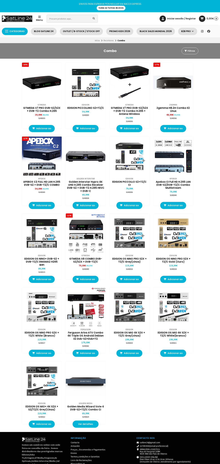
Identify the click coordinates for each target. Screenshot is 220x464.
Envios (74, 362)
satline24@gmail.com (148, 351)
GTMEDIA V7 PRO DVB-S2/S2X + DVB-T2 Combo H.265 (38, 103)
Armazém (75, 355)
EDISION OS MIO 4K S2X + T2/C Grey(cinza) (182, 244)
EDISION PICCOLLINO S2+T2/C (74, 102)
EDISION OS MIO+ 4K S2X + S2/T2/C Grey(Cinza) (74, 315)
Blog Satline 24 (78, 373)
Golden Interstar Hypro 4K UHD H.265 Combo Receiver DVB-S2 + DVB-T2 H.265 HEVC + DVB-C (37, 176)
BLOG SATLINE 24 (43, 31)
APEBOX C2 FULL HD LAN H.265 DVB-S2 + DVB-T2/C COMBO (182, 103)
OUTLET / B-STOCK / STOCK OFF (81, 31)
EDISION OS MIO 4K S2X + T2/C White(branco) (38, 314)
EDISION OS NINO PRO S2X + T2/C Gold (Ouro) (74, 246)
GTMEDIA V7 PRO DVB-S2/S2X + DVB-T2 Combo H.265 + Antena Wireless (110, 105)
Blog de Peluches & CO (81, 376)
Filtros (189, 50)
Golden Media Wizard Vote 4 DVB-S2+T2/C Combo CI (110, 315)
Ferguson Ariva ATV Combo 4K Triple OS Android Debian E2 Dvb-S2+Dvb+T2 (146, 247)
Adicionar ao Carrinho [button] (38, 125)
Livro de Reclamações (81, 369)
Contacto (75, 351)
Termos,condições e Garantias (85, 366)
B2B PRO (187, 31)
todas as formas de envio (111, 8)
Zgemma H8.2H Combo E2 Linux (146, 102)
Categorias (15, 31)
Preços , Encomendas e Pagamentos (88, 358)
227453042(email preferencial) (152, 355)
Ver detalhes (110, 333)
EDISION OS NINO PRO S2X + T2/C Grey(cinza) (38, 246)
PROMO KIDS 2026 (119, 31)
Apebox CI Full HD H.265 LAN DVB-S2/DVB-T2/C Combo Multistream (110, 174)
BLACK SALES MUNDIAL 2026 (156, 31)
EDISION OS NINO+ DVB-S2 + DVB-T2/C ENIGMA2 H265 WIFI (146, 173)
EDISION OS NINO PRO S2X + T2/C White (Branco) (110, 246)
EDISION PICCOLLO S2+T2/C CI (74, 171)
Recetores (109, 40)
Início (97, 40)
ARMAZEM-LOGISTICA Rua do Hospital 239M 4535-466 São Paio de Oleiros (151, 360)
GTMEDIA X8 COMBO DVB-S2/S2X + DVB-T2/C (182, 173)
